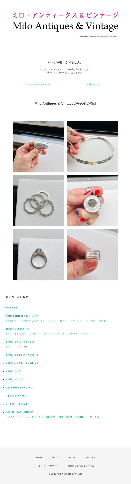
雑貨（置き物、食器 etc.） (72, 417)
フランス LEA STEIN (16, 396)
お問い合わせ (93, 84)
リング (52, 320)
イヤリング (76, 320)
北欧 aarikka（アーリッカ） (19, 387)
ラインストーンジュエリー (18, 404)
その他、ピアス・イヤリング (19, 342)
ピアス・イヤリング (15, 333)
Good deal (11, 308)
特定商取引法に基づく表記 (81, 466)
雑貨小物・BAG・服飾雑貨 (19, 412)
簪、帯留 (94, 417)
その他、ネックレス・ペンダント (22, 355)
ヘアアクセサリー (14, 417)
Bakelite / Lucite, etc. (17, 329)
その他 (102, 320)
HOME (39, 457)
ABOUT (56, 457)
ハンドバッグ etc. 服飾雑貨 (41, 417)
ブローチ (90, 320)
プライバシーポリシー (48, 466)
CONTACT (89, 457)
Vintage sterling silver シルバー (22, 316)
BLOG (72, 457)
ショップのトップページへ (38, 84)
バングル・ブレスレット (33, 320)
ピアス (63, 320)
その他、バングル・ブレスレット (22, 363)
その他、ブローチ (14, 379)
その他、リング (13, 371)
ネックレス (11, 320)
